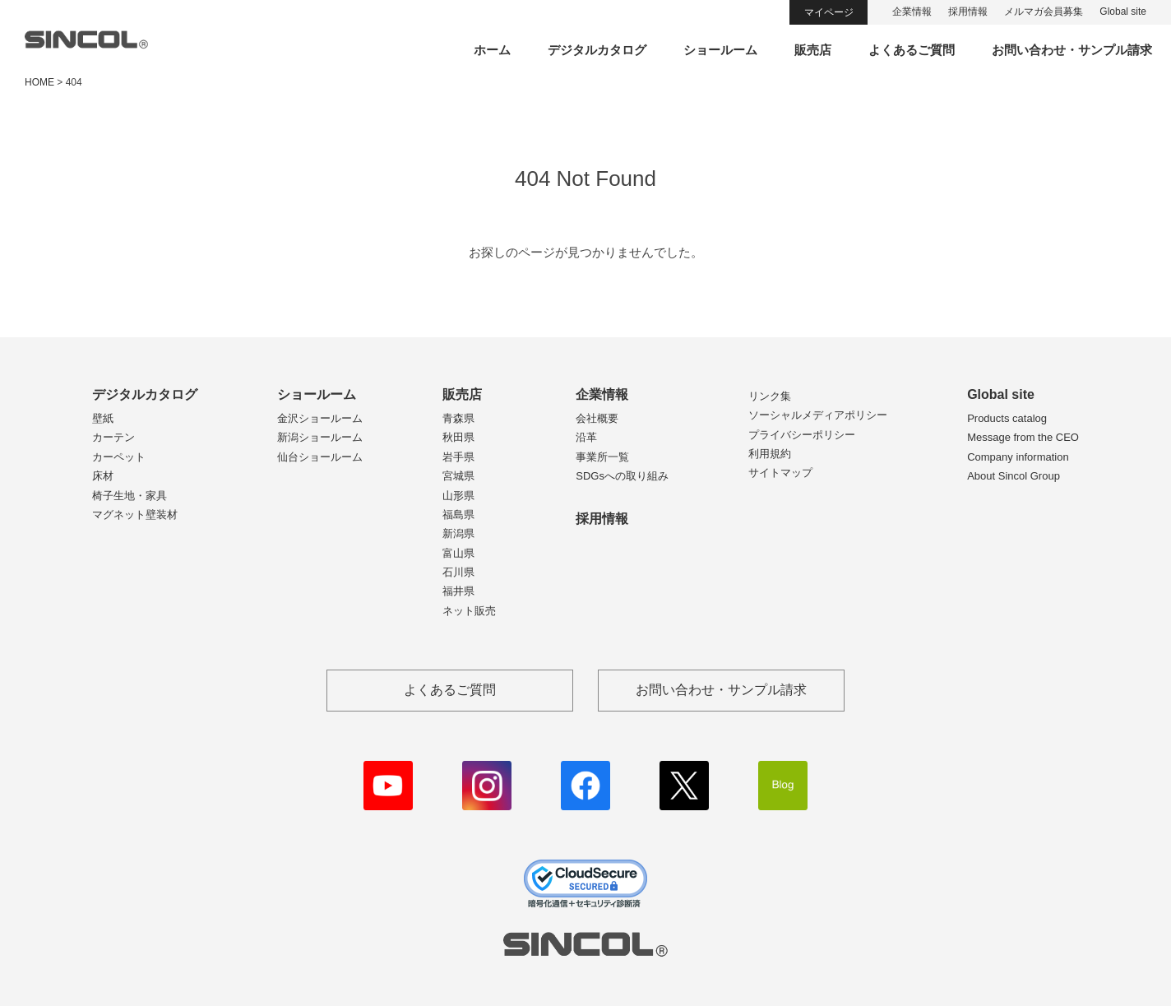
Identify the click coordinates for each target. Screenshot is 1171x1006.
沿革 (586, 437)
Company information (1018, 457)
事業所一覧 (602, 457)
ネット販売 (469, 611)
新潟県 (458, 533)
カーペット (119, 457)
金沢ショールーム (320, 418)
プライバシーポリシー (801, 435)
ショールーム (720, 50)
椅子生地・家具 (129, 495)
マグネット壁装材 (135, 514)
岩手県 (458, 457)
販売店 (812, 50)
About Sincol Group (1013, 476)
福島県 (458, 514)
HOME (39, 82)
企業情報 (912, 11)
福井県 (458, 591)
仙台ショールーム (320, 457)
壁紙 (102, 418)
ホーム (492, 50)
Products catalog (1007, 418)
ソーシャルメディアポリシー (817, 415)
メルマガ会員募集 (1043, 11)
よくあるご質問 (911, 50)
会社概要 (597, 418)
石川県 (458, 572)
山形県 (458, 495)
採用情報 (968, 11)
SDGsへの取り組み (622, 476)
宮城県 (458, 476)
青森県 (458, 418)
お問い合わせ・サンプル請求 (1072, 50)
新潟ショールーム (320, 437)
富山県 (458, 553)
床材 (102, 476)
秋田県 (458, 437)
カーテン (113, 437)
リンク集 (769, 396)
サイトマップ (780, 472)
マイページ (829, 12)
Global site (1122, 11)
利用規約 (769, 453)
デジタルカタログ (597, 50)
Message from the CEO (1023, 437)
